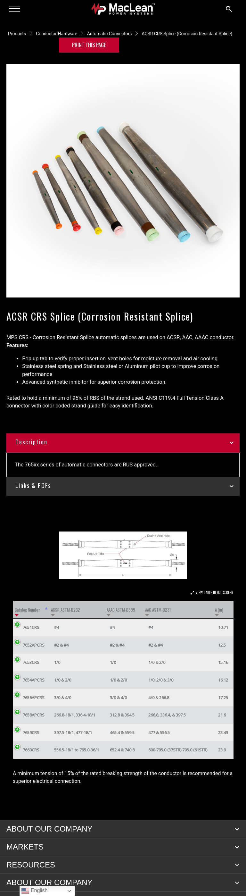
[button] (237, 829)
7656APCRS (34, 697)
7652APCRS (34, 645)
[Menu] (14, 9)
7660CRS (31, 750)
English (34, 891)
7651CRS (31, 627)
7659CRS (31, 732)
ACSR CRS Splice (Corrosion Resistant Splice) (187, 33)
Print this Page (89, 45)
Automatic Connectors (109, 33)
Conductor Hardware (56, 33)
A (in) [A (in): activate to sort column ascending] (219, 610)
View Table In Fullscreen (214, 592)
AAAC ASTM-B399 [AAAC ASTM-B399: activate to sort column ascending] (121, 610)
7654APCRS (34, 680)
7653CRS (31, 662)
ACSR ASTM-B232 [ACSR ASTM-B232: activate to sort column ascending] (65, 610)
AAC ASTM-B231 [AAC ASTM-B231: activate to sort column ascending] (158, 610)
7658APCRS (34, 715)
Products (17, 33)
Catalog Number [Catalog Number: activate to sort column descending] (27, 610)
